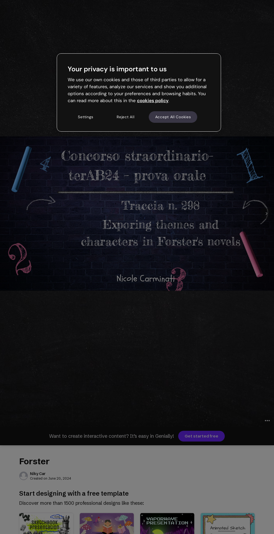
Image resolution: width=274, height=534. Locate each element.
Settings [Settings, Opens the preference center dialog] (85, 116)
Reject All (125, 116)
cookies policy (153, 100)
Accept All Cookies (173, 116)
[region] (139, 92)
